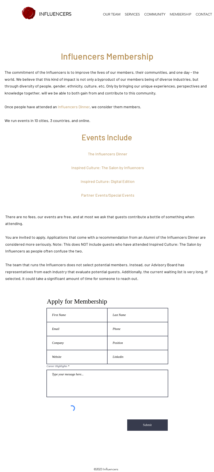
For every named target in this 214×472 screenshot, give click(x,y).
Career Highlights (57, 366)
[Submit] (147, 425)
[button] (155, 14)
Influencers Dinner (74, 106)
